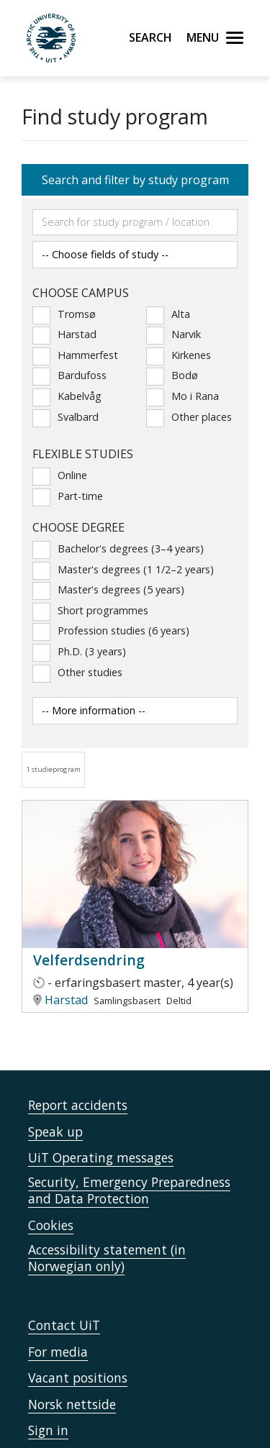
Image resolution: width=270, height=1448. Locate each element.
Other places (189, 417)
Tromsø (64, 314)
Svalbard (65, 417)
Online (59, 475)
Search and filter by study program (135, 180)
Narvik (173, 334)
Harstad (64, 334)
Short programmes (90, 611)
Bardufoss (69, 375)
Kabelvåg (67, 396)
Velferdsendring (89, 960)
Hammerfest (75, 355)
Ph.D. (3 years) (79, 652)
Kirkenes (178, 355)
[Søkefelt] (135, 222)
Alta (168, 314)
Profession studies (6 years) (110, 631)
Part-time (67, 496)
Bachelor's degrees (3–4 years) (118, 549)
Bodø (172, 375)
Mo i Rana (182, 396)
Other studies (77, 672)
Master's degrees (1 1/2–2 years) (123, 570)
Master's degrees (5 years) (108, 590)
